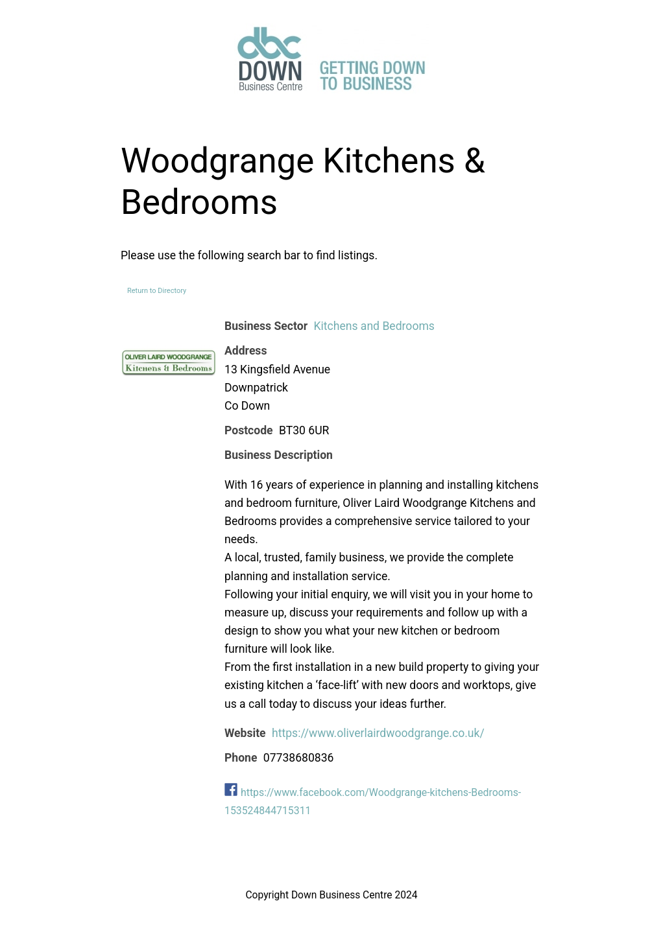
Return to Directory (156, 291)
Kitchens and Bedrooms (373, 326)
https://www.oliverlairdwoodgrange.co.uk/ (378, 733)
